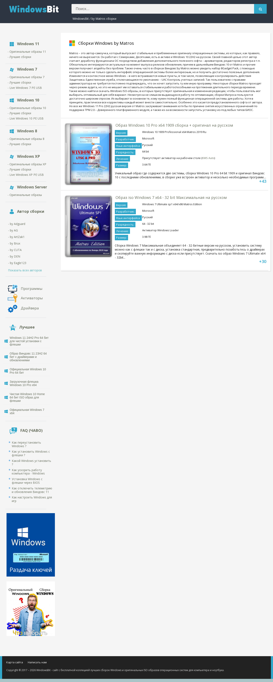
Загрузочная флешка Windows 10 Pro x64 (24, 383)
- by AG (13, 230)
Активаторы (32, 297)
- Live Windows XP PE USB (26, 175)
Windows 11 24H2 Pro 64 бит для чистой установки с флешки (29, 341)
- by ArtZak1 (16, 237)
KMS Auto (208, 158)
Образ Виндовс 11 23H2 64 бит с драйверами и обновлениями (28, 357)
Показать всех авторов (25, 270)
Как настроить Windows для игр (32, 499)
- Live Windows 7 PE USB (25, 88)
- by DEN (14, 256)
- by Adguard (16, 224)
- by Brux (14, 243)
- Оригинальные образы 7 (26, 77)
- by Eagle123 (17, 263)
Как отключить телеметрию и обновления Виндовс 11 (32, 490)
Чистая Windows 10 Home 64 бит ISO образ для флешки (27, 397)
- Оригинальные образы (25, 195)
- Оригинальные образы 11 (27, 52)
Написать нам (37, 662)
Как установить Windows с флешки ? (31, 453)
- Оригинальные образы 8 (26, 139)
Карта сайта (14, 662)
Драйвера (30, 307)
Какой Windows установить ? (31, 462)
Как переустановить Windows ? (26, 444)
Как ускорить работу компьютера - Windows (28, 472)
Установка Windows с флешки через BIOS (27, 481)
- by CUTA (15, 250)
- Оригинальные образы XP (27, 164)
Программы (31, 288)
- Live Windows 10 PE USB (26, 118)
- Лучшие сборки (19, 57)
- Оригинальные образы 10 (27, 108)
